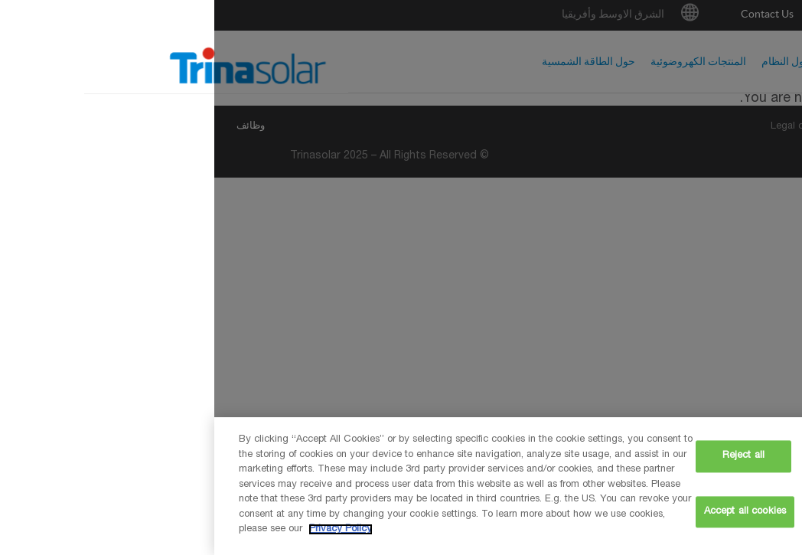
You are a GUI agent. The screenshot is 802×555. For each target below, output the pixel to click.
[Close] (777, 484)
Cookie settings (637, 457)
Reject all (529, 457)
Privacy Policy (126, 529)
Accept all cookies (531, 512)
